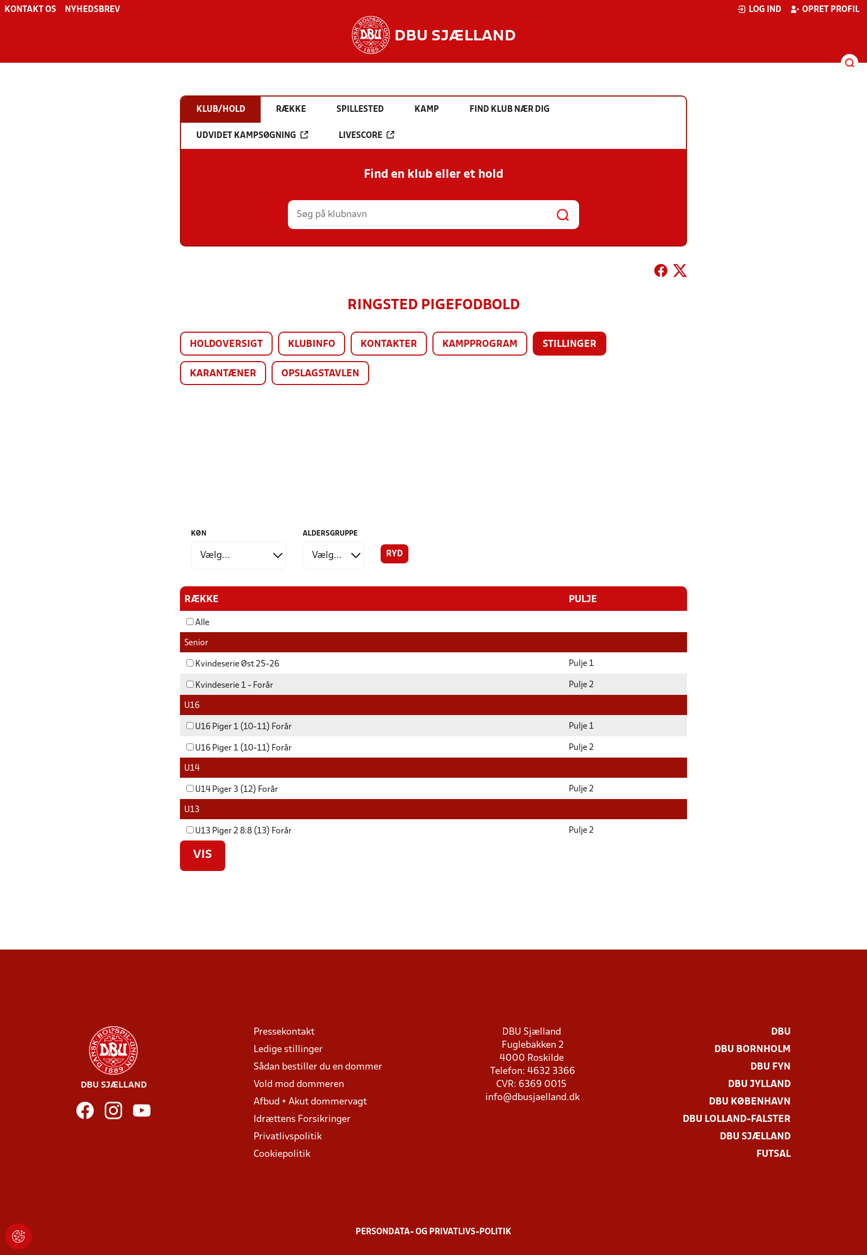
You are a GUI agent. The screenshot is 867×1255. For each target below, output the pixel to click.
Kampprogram (479, 344)
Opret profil (824, 9)
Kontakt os (30, 10)
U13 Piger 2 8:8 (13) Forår (239, 830)
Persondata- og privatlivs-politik (433, 1231)
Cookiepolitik (282, 1153)
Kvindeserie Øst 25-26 (232, 664)
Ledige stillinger (288, 1049)
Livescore (366, 135)
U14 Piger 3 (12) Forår (232, 789)
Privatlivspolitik (288, 1136)
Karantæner (223, 374)
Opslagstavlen (320, 374)
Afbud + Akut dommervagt (310, 1101)
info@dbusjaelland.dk (532, 1097)
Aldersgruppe (330, 533)
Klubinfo (311, 344)
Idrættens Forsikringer (302, 1119)
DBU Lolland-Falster (737, 1119)
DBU (781, 1031)
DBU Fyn (770, 1066)
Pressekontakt (284, 1031)
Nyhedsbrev (92, 10)
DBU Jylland (759, 1084)
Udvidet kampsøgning (252, 135)
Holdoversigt (226, 344)
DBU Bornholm (752, 1049)
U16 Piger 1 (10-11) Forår (239, 726)
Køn (199, 533)
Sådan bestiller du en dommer (318, 1066)
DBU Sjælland (755, 1136)
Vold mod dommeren (299, 1084)
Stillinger (570, 344)
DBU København (750, 1101)
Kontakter (388, 344)
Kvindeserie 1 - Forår (229, 685)
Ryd (394, 554)
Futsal (773, 1153)
